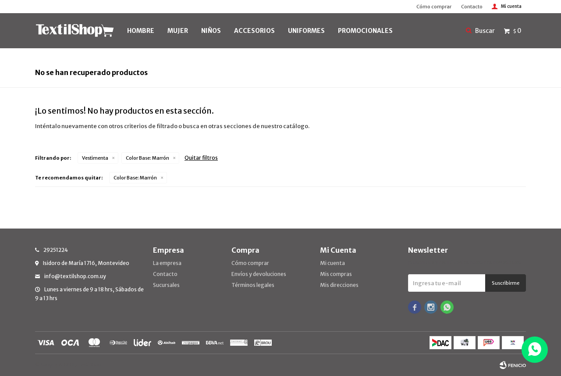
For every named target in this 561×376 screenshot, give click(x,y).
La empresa (167, 263)
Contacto (472, 7)
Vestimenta (95, 158)
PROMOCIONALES (365, 31)
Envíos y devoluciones (258, 274)
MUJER (177, 31)
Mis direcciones (339, 285)
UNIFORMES (306, 31)
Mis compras (336, 274)
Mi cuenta (332, 263)
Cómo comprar (433, 7)
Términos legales (252, 285)
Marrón (147, 158)
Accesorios (254, 31)
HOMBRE (140, 31)
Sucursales (166, 285)
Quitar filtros (201, 157)
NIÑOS (211, 31)
